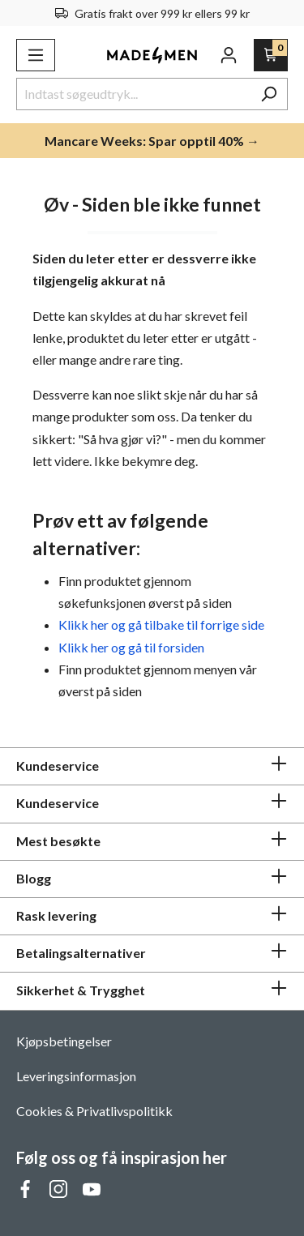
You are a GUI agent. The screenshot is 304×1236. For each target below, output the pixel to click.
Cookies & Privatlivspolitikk (94, 1110)
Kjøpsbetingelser (64, 1041)
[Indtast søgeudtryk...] (133, 94)
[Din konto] (228, 55)
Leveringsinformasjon (76, 1076)
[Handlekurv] (271, 55)
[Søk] (269, 94)
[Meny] (35, 55)
